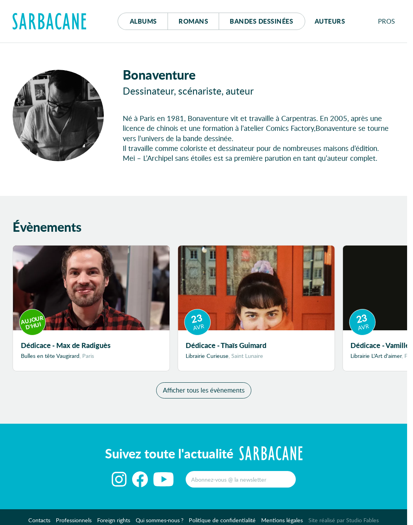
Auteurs (330, 21)
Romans (193, 21)
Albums (143, 21)
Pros (386, 21)
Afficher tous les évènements (204, 390)
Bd (261, 21)
